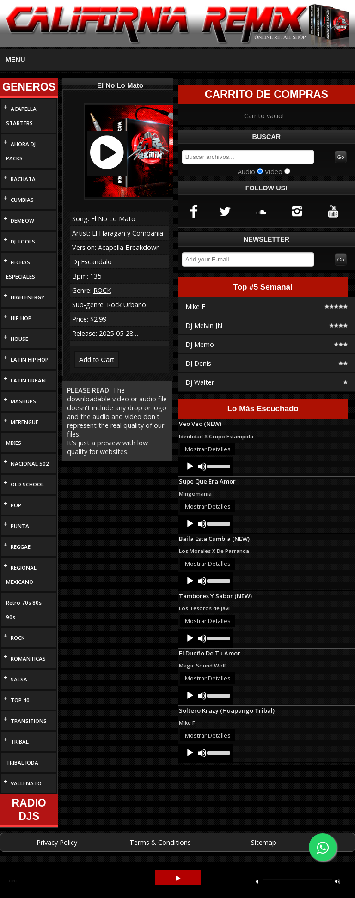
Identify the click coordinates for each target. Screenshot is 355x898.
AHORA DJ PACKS (21, 151)
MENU (15, 59)
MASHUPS (23, 401)
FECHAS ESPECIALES (20, 269)
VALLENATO (26, 783)
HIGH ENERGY (27, 297)
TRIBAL (20, 741)
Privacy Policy (57, 842)
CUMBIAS (22, 199)
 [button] (178, 878)
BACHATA (23, 179)
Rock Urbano (126, 304)
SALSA (19, 679)
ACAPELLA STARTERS (21, 116)
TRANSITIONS (29, 720)
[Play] (190, 466)
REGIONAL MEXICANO (21, 574)
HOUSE (19, 338)
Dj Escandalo (92, 261)
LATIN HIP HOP (30, 359)
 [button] (257, 881)
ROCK (17, 637)
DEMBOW (22, 220)
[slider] (218, 465)
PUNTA (20, 525)
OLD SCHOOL (27, 484)
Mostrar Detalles (208, 449)
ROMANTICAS (28, 658)
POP (16, 505)
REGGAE (21, 546)
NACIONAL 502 (30, 463)
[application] (205, 466)
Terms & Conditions (160, 842)
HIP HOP (21, 318)
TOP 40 (20, 700)
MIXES (13, 442)
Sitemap (263, 842)
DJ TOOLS (23, 241)
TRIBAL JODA (22, 762)
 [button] (337, 881)
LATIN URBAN (28, 380)
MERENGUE (24, 422)
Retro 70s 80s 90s (24, 609)
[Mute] (202, 466)
